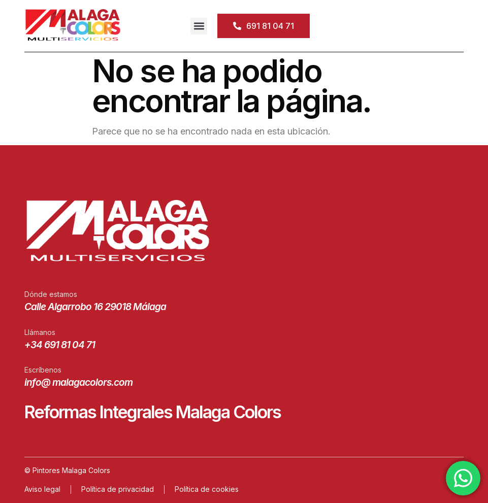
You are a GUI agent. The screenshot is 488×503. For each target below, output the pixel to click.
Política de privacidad (117, 489)
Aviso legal (42, 489)
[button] (198, 26)
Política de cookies (207, 489)
